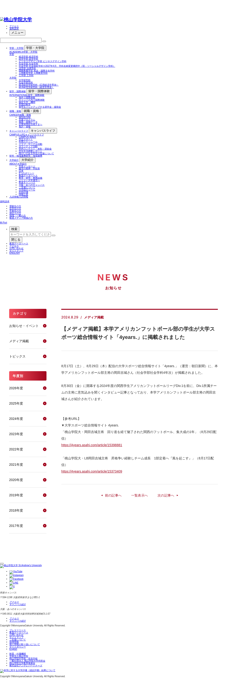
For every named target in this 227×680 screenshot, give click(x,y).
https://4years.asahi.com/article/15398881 (91, 445)
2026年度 (16, 388)
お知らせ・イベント (24, 326)
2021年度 (16, 464)
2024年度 (16, 419)
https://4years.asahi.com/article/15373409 (91, 471)
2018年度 (16, 510)
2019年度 (16, 495)
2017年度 (16, 526)
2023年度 (16, 434)
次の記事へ (166, 495)
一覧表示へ (139, 495)
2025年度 (16, 403)
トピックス (17, 356)
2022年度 (16, 449)
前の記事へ (113, 495)
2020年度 (16, 480)
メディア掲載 (19, 341)
